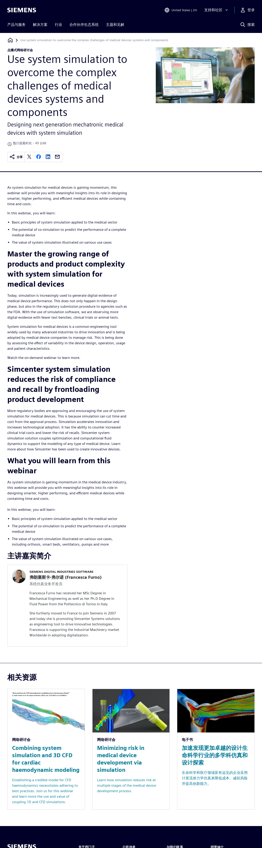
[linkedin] (48, 157)
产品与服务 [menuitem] (16, 24)
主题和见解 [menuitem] (115, 24)
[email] (57, 157)
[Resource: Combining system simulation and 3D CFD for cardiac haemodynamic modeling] (46, 749)
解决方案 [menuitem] (40, 24)
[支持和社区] (216, 10)
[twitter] (29, 157)
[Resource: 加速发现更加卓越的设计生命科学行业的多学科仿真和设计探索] (216, 749)
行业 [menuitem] (58, 24)
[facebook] (38, 157)
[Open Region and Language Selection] (180, 10)
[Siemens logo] (21, 10)
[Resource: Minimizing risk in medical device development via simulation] (131, 749)
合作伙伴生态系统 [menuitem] (84, 24)
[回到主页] (10, 40)
